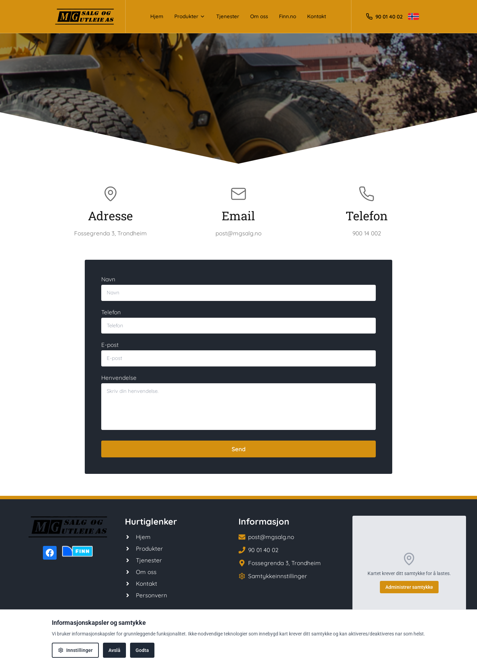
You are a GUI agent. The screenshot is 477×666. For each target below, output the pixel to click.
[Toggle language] (413, 16)
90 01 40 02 (389, 16)
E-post (110, 345)
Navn (108, 279)
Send (239, 449)
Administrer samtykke (409, 587)
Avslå (114, 650)
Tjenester (227, 16)
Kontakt (316, 16)
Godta (142, 650)
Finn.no (287, 16)
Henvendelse (119, 378)
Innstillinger (75, 650)
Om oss (259, 16)
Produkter (189, 16)
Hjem (156, 16)
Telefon (111, 312)
